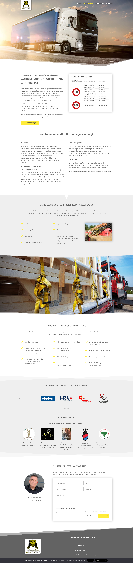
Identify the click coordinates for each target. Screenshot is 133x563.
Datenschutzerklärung (101, 560)
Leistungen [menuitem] (87, 3)
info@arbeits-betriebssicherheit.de (86, 555)
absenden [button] (102, 516)
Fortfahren (90, 560)
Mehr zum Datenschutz (99, 511)
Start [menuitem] (79, 3)
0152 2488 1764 (80, 550)
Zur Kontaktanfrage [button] (29, 123)
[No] (131, 560)
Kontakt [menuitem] (109, 3)
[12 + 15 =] (94, 516)
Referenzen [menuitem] (100, 3)
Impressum (83, 560)
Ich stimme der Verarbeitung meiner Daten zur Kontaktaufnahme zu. (81, 512)
